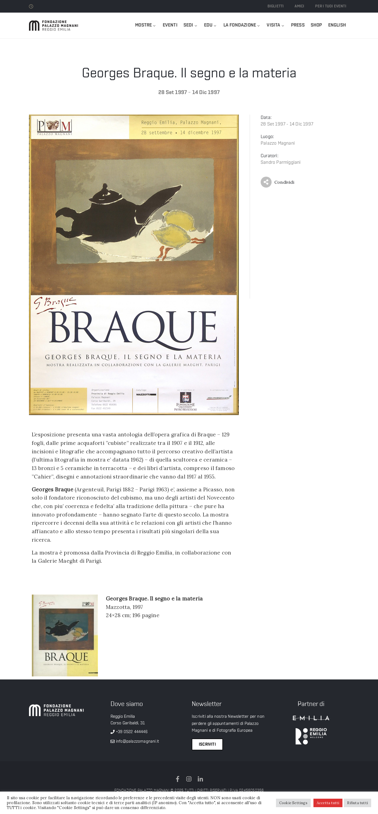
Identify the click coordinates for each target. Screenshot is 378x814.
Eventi (170, 25)
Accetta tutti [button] (328, 803)
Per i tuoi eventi (330, 6)
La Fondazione (242, 25)
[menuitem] (337, 25)
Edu (210, 25)
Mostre (145, 25)
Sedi (191, 25)
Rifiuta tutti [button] (357, 803)
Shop (316, 25)
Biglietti (275, 6)
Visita (276, 25)
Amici (299, 6)
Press (298, 25)
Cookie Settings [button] (293, 803)
